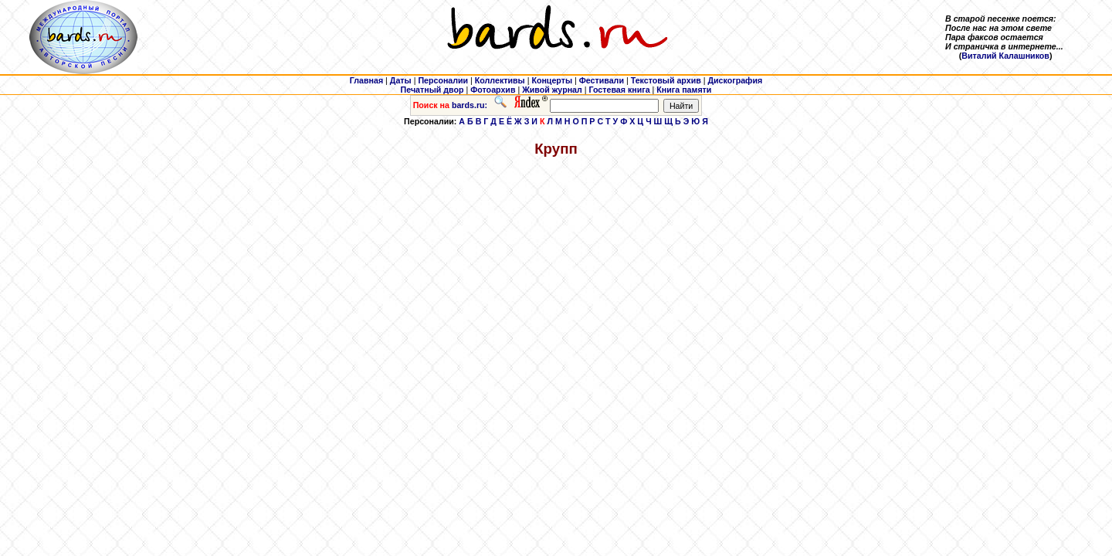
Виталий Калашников (1005, 55)
